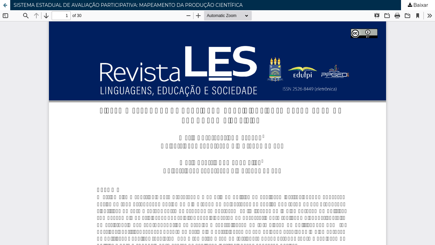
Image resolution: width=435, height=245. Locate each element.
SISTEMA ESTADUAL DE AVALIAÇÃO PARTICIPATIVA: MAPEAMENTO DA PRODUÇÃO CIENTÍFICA (128, 5)
